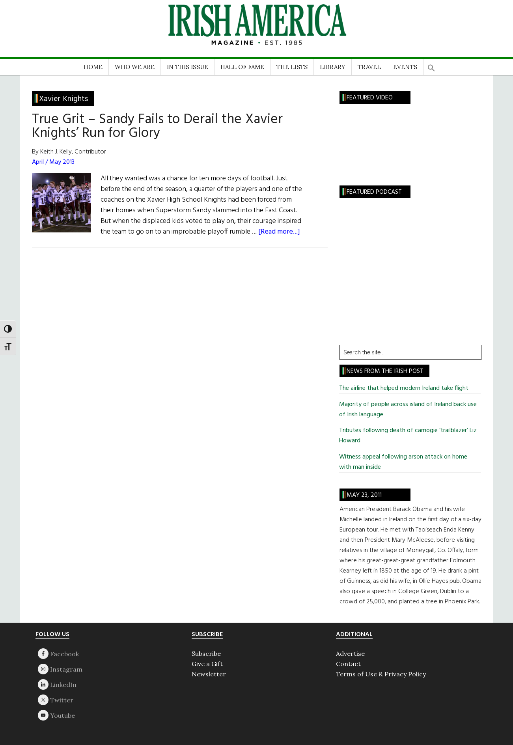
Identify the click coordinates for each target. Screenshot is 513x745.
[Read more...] (279, 232)
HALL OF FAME (242, 67)
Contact (348, 664)
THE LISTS (292, 67)
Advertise (350, 653)
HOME (93, 67)
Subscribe (206, 653)
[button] (431, 65)
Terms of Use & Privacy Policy (381, 674)
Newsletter (209, 674)
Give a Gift (207, 664)
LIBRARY (332, 67)
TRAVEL (369, 67)
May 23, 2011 (364, 495)
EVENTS (405, 67)
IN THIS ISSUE (187, 67)
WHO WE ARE (135, 67)
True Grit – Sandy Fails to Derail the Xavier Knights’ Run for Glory (157, 126)
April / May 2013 (53, 162)
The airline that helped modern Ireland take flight (403, 388)
